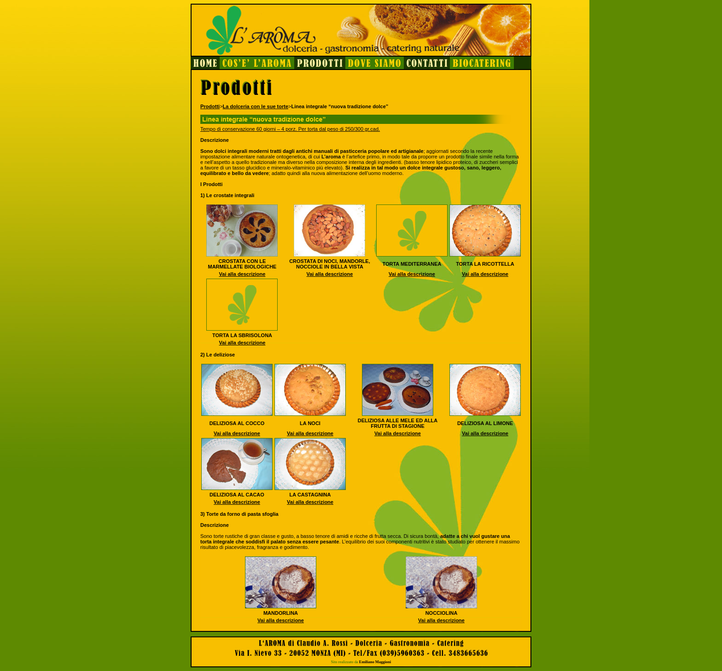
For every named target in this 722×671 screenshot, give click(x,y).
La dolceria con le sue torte (255, 106)
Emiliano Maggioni (375, 661)
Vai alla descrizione (242, 274)
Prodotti (210, 106)
